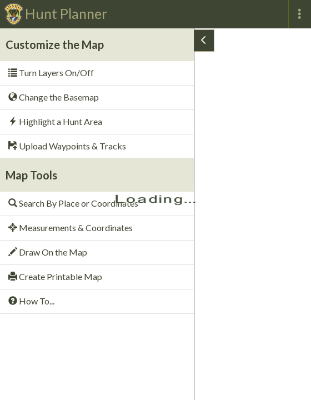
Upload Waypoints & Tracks (67, 146)
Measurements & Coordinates (70, 227)
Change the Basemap (53, 97)
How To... (31, 301)
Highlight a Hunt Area (55, 121)
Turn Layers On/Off (51, 72)
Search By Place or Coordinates (73, 203)
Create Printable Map (55, 276)
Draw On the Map (47, 252)
